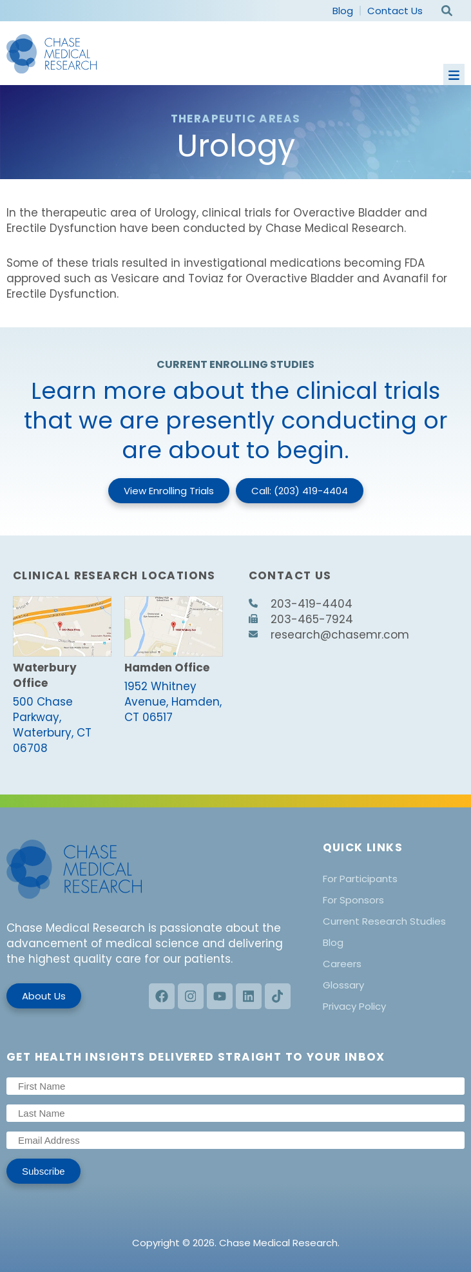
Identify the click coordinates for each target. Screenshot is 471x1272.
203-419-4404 (300, 604)
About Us (44, 996)
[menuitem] (394, 878)
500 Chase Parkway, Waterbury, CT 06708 (52, 725)
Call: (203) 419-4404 (299, 490)
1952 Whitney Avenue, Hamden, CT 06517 (173, 702)
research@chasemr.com (329, 634)
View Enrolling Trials (169, 490)
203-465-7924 (301, 619)
